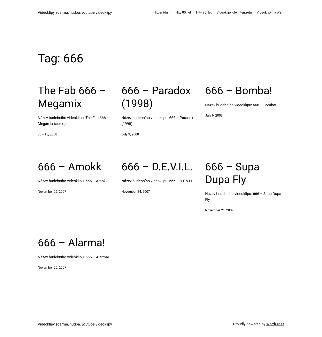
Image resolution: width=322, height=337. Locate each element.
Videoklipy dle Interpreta (234, 12)
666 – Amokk (69, 166)
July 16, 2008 (47, 134)
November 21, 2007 (219, 210)
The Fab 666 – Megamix (72, 97)
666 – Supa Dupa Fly (232, 173)
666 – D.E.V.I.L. (157, 166)
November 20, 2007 (52, 267)
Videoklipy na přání (270, 12)
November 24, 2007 (136, 192)
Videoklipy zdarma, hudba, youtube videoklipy (75, 12)
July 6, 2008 (214, 115)
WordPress (275, 324)
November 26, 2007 (52, 192)
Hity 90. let (204, 12)
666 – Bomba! (238, 90)
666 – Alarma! (71, 242)
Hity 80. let (183, 12)
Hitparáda (160, 12)
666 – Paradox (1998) (156, 97)
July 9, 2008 (130, 134)
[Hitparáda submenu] (170, 12)
